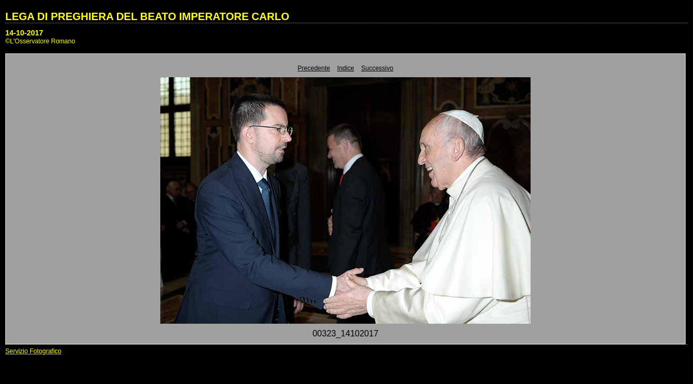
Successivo (377, 68)
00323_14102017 (346, 333)
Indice (345, 68)
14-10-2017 (24, 33)
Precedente (314, 68)
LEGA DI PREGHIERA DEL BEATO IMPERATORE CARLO (147, 16)
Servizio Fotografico (33, 351)
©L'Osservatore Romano (40, 41)
